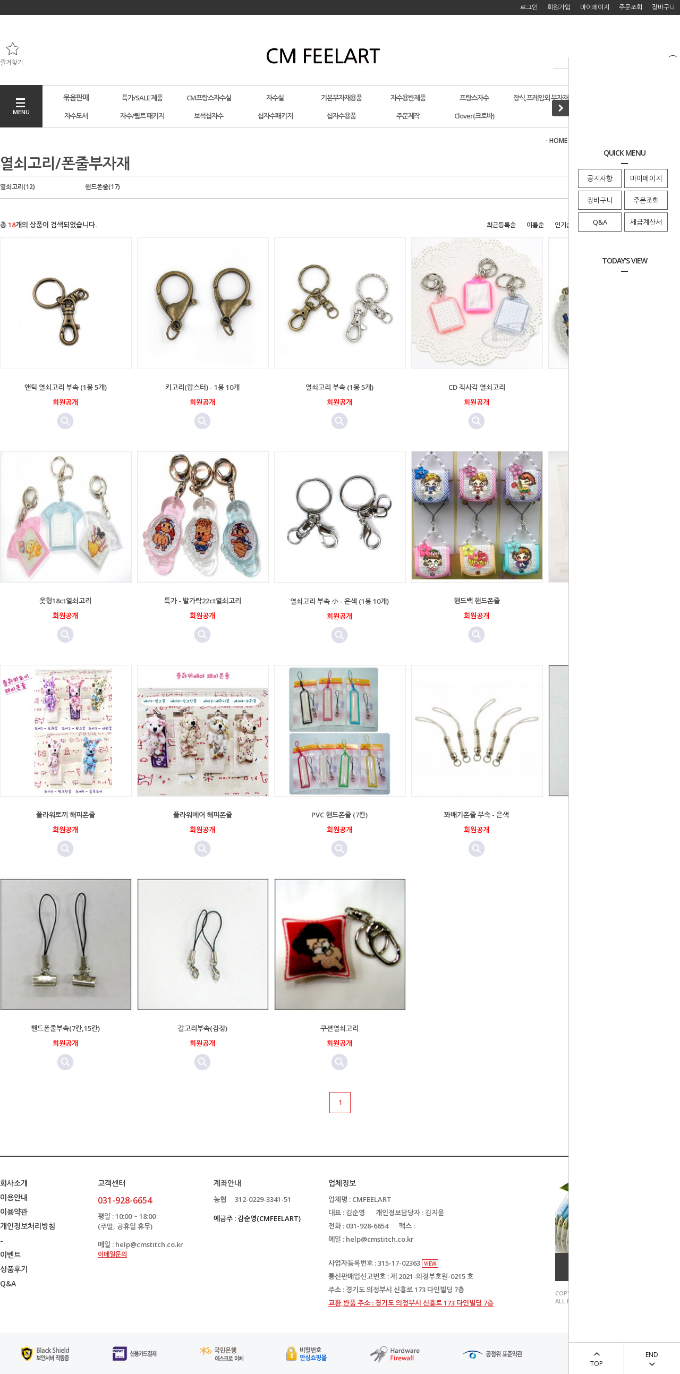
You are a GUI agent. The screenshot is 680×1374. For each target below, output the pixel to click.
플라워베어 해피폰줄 (202, 815)
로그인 (529, 7)
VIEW (430, 1263)
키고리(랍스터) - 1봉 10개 (202, 387)
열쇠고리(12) (17, 186)
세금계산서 (646, 222)
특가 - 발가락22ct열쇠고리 (202, 600)
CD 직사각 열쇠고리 (476, 387)
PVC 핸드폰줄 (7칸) (339, 815)
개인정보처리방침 (27, 1226)
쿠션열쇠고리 (339, 1028)
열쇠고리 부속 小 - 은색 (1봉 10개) (339, 601)
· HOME (556, 140)
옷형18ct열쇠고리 (65, 600)
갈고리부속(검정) (202, 1028)
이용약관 (14, 1212)
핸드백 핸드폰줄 (477, 600)
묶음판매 (76, 97)
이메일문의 (112, 1254)
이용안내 (14, 1197)
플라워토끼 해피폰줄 (65, 815)
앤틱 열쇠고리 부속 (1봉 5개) (65, 387)
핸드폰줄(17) (102, 186)
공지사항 (600, 178)
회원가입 (559, 7)
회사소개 (14, 1183)
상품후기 (14, 1269)
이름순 (535, 224)
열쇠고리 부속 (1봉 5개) (339, 387)
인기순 (563, 224)
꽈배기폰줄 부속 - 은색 (476, 815)
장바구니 (600, 200)
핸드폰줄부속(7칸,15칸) (65, 1028)
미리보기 (65, 421)
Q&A (600, 222)
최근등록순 (501, 224)
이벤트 (10, 1255)
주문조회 (646, 200)
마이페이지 (646, 178)
